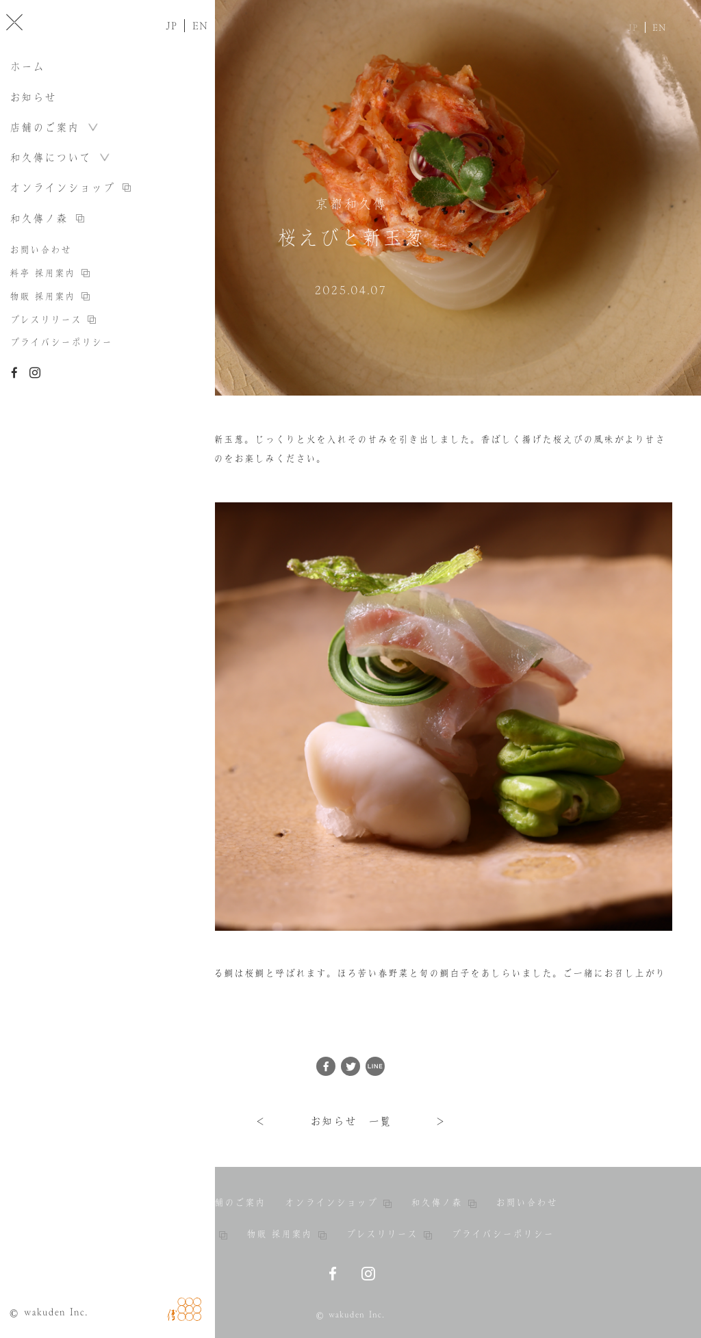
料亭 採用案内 (187, 1234)
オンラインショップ (338, 1202)
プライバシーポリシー (502, 1234)
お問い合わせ (526, 1202)
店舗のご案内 (235, 1202)
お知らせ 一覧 (351, 1121)
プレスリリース (389, 1234)
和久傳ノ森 (443, 1202)
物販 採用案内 (286, 1234)
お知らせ (164, 1202)
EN (659, 27)
